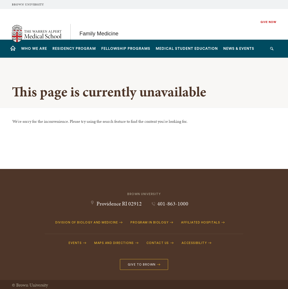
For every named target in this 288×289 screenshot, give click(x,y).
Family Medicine (98, 24)
